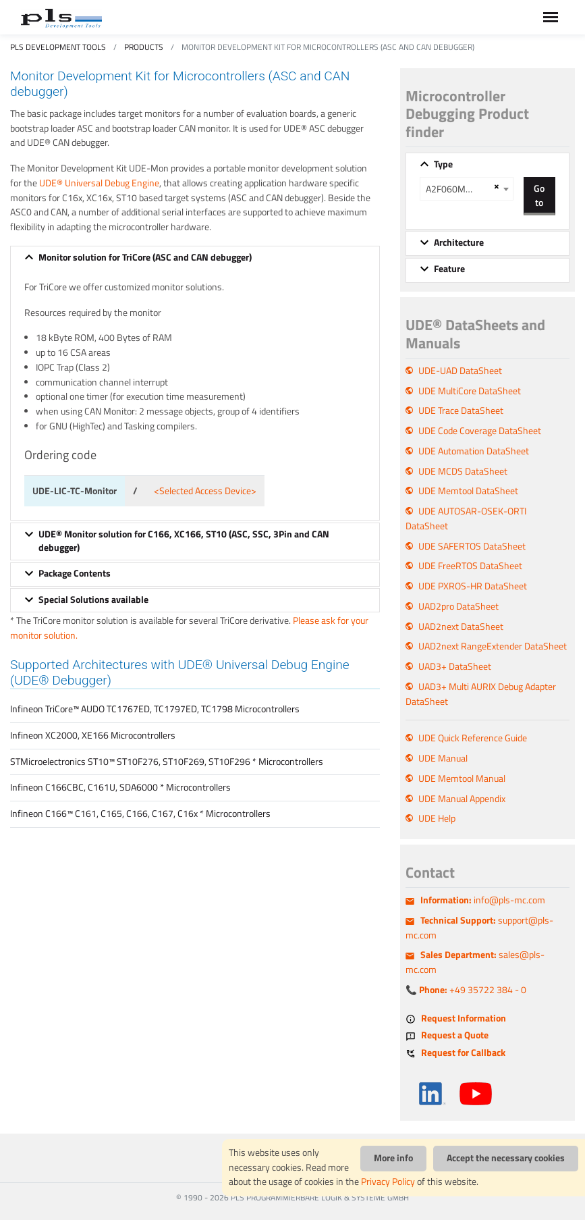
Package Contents (74, 573)
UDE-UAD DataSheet (460, 370)
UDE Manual (443, 758)
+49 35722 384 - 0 (472, 990)
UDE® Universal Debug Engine (99, 183)
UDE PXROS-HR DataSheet (472, 586)
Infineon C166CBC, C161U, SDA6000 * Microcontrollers (120, 787)
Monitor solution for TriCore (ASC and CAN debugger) (145, 257)
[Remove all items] (494, 186)
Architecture (459, 242)
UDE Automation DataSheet (473, 451)
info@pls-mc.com (482, 900)
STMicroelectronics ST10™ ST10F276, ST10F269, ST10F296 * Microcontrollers (166, 761)
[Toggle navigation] (550, 17)
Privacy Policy (388, 1181)
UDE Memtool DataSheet (468, 491)
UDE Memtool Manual (461, 778)
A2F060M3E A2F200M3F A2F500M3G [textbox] (458, 189)
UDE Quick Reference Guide (472, 738)
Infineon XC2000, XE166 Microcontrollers (92, 735)
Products (143, 47)
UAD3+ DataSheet (454, 666)
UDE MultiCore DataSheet (469, 391)
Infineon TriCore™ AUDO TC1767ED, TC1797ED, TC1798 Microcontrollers (155, 709)
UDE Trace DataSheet (460, 410)
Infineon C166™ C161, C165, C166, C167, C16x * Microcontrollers (140, 813)
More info (393, 1158)
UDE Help (436, 818)
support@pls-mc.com (479, 927)
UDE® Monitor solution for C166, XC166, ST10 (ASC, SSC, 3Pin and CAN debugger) (183, 540)
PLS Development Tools (58, 47)
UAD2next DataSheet (460, 626)
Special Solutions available (93, 599)
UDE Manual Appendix (461, 798)
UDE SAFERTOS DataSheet (472, 546)
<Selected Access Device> (205, 491)
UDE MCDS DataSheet (462, 471)
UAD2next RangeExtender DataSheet (492, 646)
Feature (449, 268)
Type (443, 164)
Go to (539, 195)
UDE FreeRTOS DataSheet (470, 566)
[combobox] (466, 189)
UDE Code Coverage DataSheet (479, 430)
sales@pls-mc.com (475, 962)
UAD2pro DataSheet (458, 606)
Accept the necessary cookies (506, 1158)
